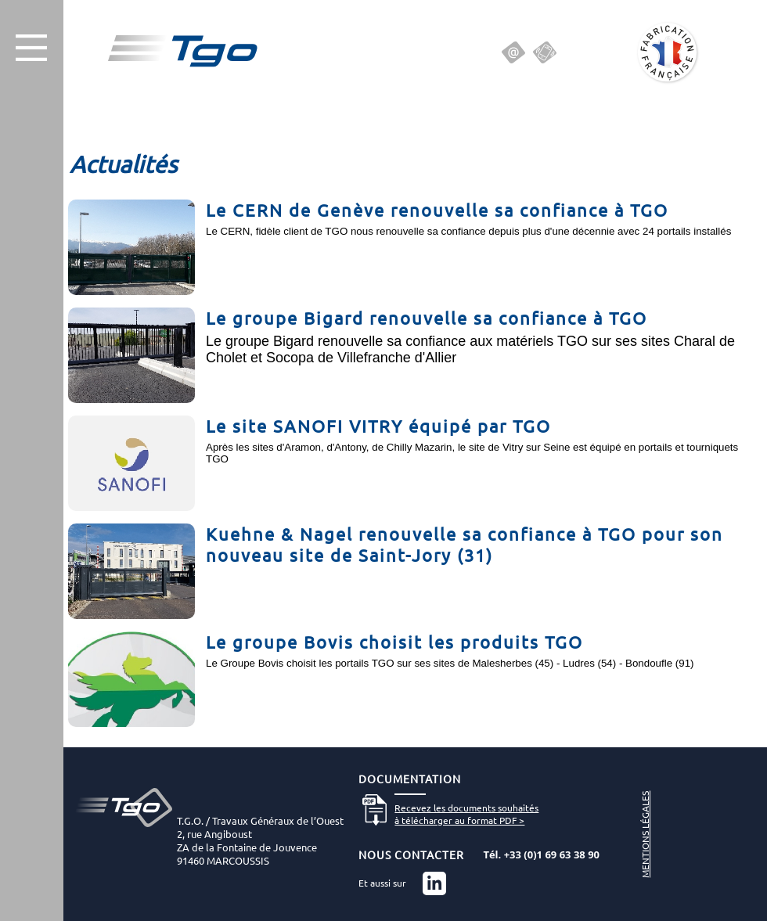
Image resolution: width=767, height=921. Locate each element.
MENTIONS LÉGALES (645, 834)
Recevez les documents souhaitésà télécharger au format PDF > (466, 813)
